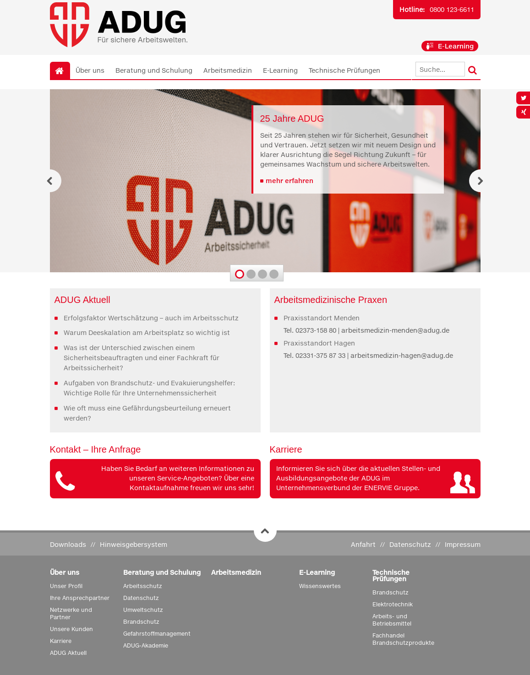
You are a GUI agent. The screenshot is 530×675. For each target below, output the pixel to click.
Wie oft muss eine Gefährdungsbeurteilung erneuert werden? (147, 413)
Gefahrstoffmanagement (157, 633)
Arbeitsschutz (142, 586)
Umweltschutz (143, 609)
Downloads (68, 544)
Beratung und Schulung (153, 70)
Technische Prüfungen (344, 70)
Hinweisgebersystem (133, 544)
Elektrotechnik (392, 604)
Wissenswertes (320, 586)
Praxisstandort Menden (322, 318)
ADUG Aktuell (68, 652)
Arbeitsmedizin (227, 70)
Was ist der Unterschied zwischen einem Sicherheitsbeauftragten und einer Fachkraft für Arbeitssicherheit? (141, 358)
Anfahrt (363, 544)
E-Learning (450, 46)
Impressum (463, 544)
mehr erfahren (289, 180)
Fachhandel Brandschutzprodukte (403, 639)
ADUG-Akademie (145, 645)
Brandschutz (141, 621)
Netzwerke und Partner (71, 613)
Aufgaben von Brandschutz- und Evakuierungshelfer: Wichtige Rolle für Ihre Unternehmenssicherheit (149, 388)
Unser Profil (66, 586)
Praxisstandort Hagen (319, 343)
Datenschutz (410, 544)
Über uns (90, 70)
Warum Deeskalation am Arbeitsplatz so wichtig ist (147, 332)
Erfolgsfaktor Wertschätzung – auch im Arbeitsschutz (151, 318)
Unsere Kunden (71, 629)
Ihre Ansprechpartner (79, 597)
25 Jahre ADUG (292, 118)
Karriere (60, 640)
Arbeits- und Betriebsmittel (391, 620)
